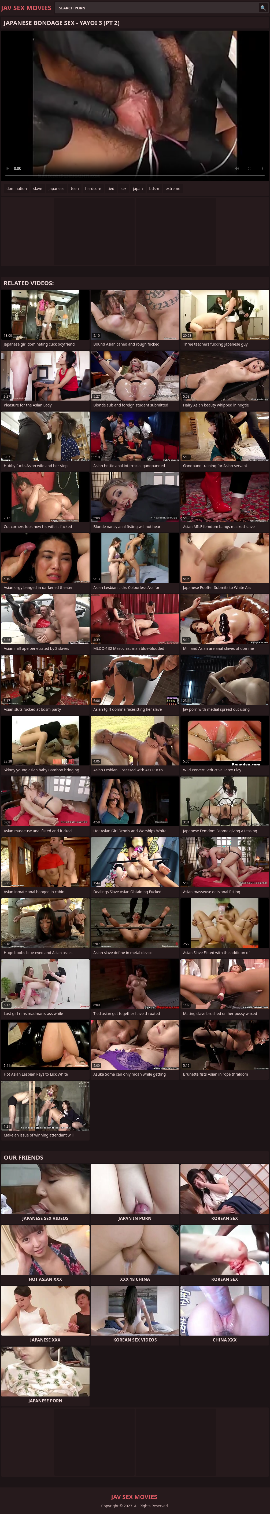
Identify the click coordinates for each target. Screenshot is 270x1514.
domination (16, 188)
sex (124, 188)
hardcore (93, 188)
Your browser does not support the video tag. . (135, 106)
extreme (173, 188)
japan (138, 188)
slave (37, 188)
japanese (56, 188)
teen (75, 188)
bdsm (154, 188)
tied (111, 188)
